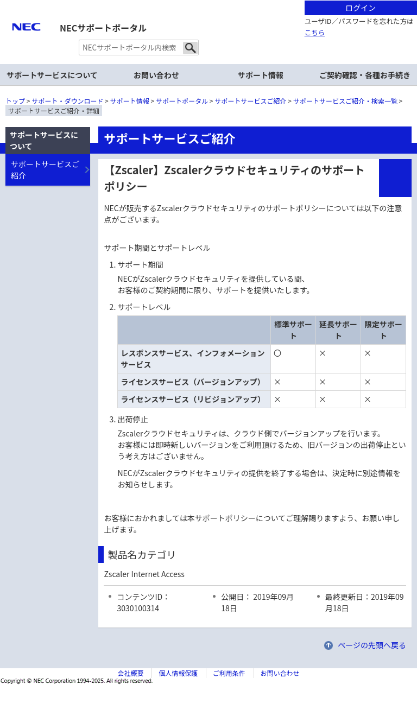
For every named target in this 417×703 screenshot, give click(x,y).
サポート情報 (260, 74)
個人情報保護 (178, 672)
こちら (315, 32)
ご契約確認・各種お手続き (364, 74)
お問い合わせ (156, 74)
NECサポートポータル (103, 27)
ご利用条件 (229, 672)
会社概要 (130, 672)
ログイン (360, 7)
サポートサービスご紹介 (251, 100)
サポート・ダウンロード (67, 100)
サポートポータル (182, 100)
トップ (15, 100)
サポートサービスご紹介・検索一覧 (345, 100)
